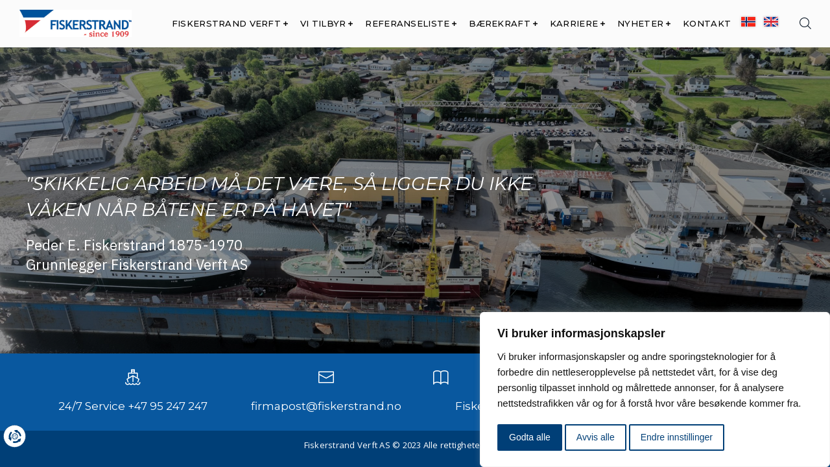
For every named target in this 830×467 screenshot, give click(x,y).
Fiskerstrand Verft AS (347, 445)
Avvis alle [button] (595, 437)
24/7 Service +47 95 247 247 (133, 406)
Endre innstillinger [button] (677, 437)
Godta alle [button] (530, 437)
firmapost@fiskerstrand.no (326, 406)
